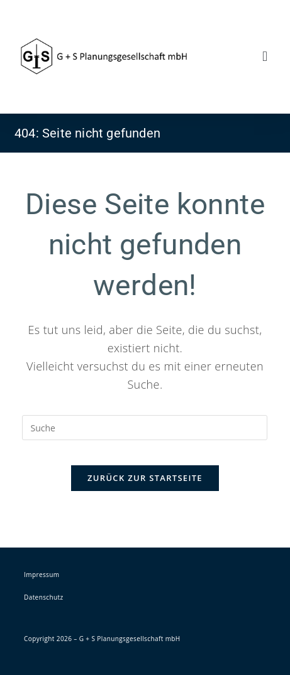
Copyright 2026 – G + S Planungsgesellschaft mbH (102, 638)
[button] (265, 56)
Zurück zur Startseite (145, 477)
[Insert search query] (144, 427)
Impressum (41, 574)
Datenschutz (44, 597)
